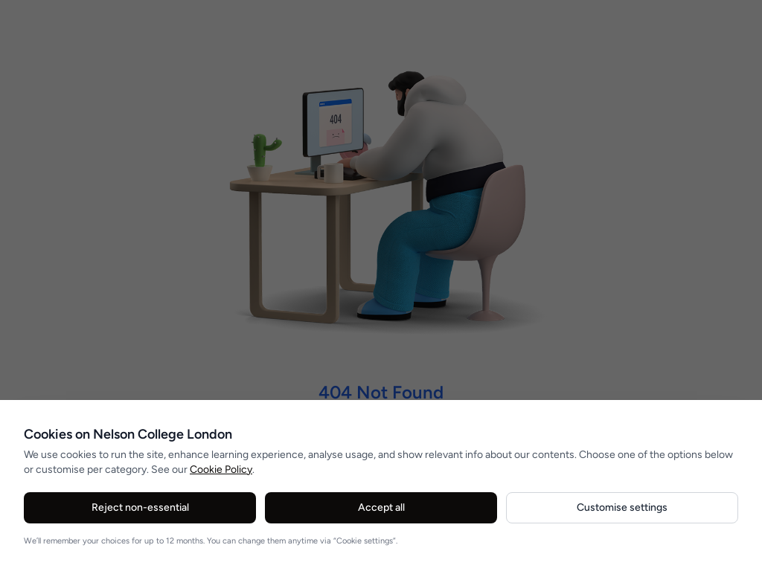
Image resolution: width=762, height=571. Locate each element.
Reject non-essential (140, 507)
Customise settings (622, 507)
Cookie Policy (221, 469)
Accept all (381, 507)
